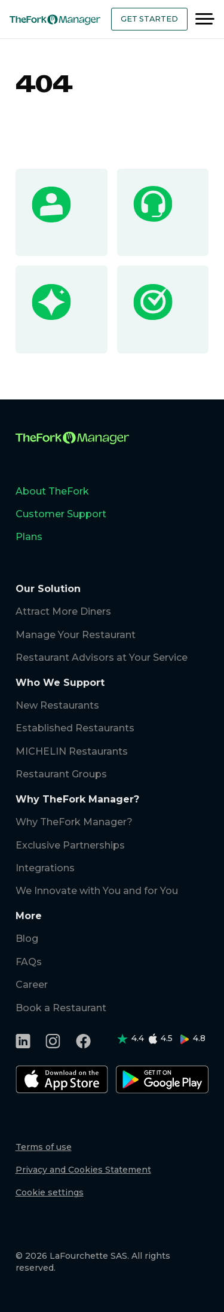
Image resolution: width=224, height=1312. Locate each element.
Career (32, 984)
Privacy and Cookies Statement (83, 1169)
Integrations (45, 868)
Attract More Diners (63, 611)
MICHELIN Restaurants (72, 751)
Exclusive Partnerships (70, 845)
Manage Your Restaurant (76, 634)
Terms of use (44, 1147)
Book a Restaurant (61, 1008)
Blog (27, 938)
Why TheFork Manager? (74, 822)
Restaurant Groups (61, 774)
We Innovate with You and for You (97, 890)
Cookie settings (50, 1192)
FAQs (29, 962)
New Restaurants (57, 705)
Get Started (149, 18)
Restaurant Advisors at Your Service (102, 657)
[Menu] (204, 19)
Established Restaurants (75, 728)
